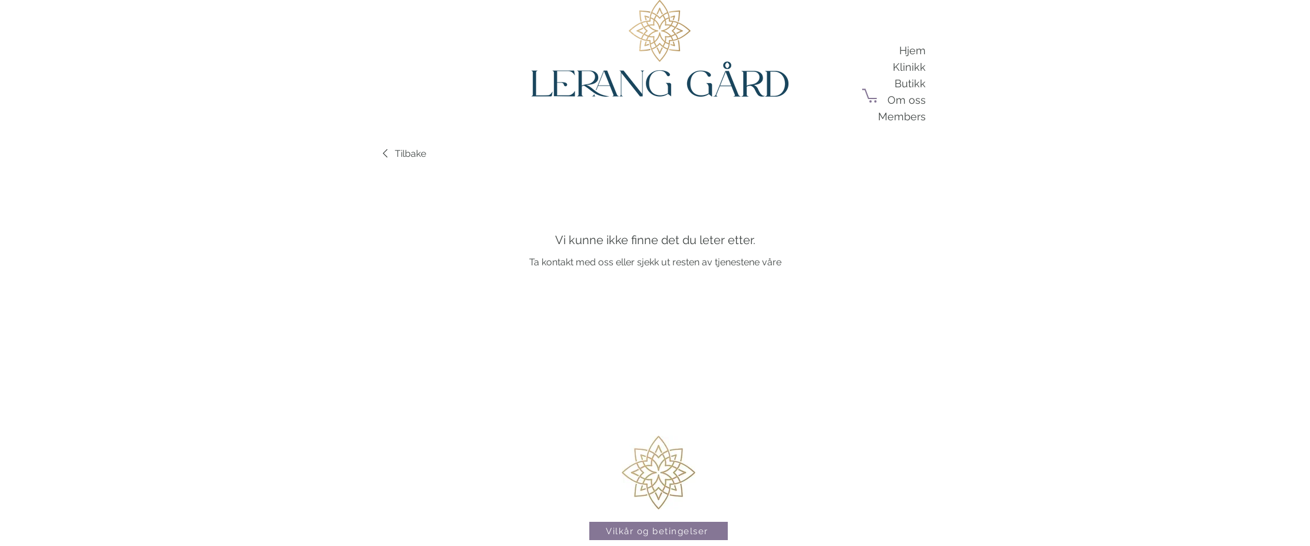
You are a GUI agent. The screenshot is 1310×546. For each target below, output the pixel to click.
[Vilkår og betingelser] (658, 531)
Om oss (906, 100)
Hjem (912, 50)
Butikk (910, 83)
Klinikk (909, 67)
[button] (871, 95)
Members (902, 116)
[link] (402, 153)
